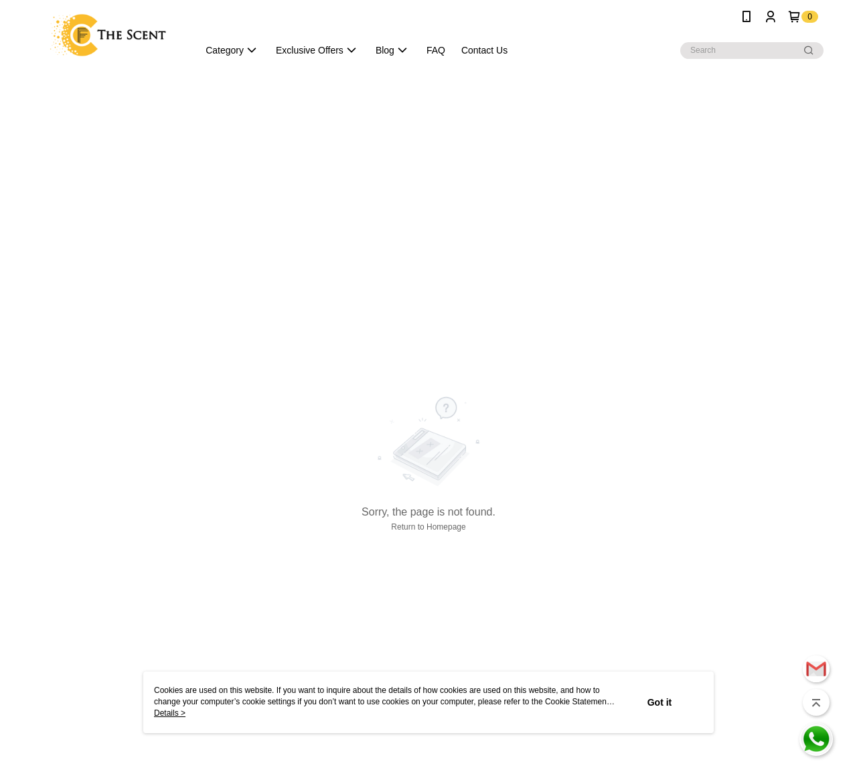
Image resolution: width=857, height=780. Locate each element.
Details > (169, 713)
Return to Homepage (428, 527)
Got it (659, 702)
